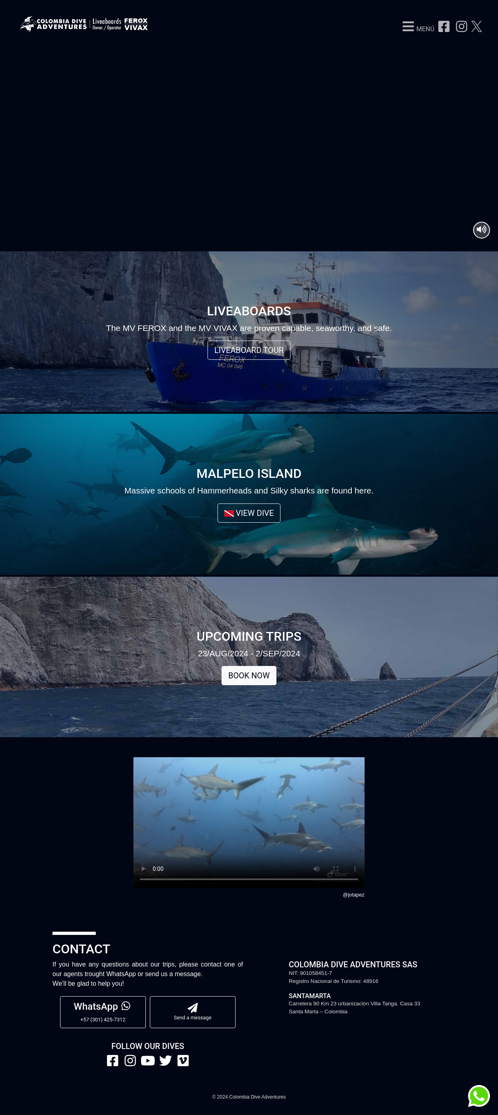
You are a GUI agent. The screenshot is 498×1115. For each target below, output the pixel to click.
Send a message (193, 1012)
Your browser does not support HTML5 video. (249, 124)
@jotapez (353, 895)
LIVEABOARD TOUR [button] (249, 350)
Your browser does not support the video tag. (249, 822)
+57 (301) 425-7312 (103, 1012)
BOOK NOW (249, 675)
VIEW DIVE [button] (249, 513)
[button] (416, 29)
